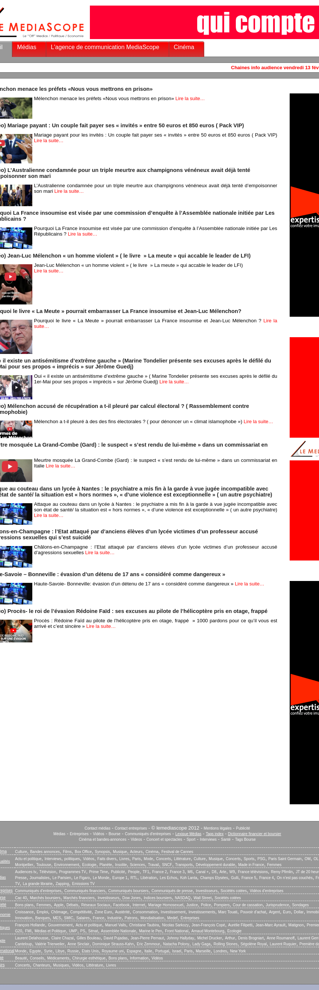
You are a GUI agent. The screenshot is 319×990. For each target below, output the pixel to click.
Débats (72, 905)
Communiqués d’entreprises (38, 891)
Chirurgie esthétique (89, 958)
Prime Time (98, 872)
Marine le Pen (150, 931)
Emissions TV (83, 884)
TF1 (146, 872)
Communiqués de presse (172, 891)
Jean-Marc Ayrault (270, 925)
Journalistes (39, 878)
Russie (73, 951)
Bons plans (24, 905)
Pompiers (222, 905)
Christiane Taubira (144, 925)
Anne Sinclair (78, 944)
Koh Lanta (188, 878)
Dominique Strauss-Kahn (113, 944)
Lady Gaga (201, 944)
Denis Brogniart (251, 938)
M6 (190, 872)
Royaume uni (113, 951)
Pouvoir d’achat (253, 912)
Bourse (115, 834)
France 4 (266, 878)
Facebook (121, 905)
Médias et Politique (50, 931)
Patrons (131, 918)
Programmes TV (72, 872)
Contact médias (97, 828)
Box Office (83, 852)
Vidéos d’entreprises (266, 891)
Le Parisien (61, 878)
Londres (220, 951)
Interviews (208, 839)
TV (17, 884)
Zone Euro (103, 912)
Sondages (300, 905)
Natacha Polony (176, 944)
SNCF (167, 865)
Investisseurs (206, 891)
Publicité (243, 828)
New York (238, 951)
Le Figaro (82, 878)
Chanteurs (41, 965)
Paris (136, 859)
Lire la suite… (190, 98)
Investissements (202, 912)
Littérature (182, 859)
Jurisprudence (277, 905)
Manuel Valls (115, 925)
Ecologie (89, 865)
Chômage (59, 912)
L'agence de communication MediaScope (105, 47)
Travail (153, 865)
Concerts (163, 859)
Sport (190, 839)
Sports (249, 859)
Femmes (274, 865)
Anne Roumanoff (280, 938)
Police (206, 905)
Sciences (137, 865)
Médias (26, 47)
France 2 (159, 872)
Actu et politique (28, 859)
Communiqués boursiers (128, 891)
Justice (192, 905)
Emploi (42, 912)
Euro (287, 912)
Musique (120, 852)
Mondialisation (152, 918)
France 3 (177, 872)
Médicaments (58, 958)
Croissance (24, 912)
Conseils (37, 958)
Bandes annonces (45, 852)
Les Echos (168, 878)
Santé (226, 839)
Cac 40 (21, 898)
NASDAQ (183, 898)
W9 (232, 872)
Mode (148, 859)
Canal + (202, 872)
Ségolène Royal (254, 944)
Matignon (296, 925)
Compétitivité (81, 912)
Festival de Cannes (177, 852)
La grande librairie (37, 884)
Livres (124, 859)
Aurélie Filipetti (240, 925)
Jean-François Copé (208, 925)
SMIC (68, 918)
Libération (148, 878)
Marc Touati (228, 912)
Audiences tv (25, 872)
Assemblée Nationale (118, 931)
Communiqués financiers (84, 891)
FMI (28, 931)
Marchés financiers (79, 898)
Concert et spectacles (164, 839)
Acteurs (136, 852)
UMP (73, 931)
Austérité (122, 912)
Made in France (251, 865)
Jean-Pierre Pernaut (147, 938)
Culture (21, 852)
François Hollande (30, 925)
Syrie (48, 951)
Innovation (23, 918)
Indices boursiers (158, 898)
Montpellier (24, 865)
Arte (222, 872)
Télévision (47, 872)
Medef (172, 918)
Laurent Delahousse (32, 938)
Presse (21, 878)
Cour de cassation (248, 905)
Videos (136, 839)
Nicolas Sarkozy (175, 925)
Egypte (35, 951)
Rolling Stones (225, 944)
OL (315, 859)
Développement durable (215, 865)
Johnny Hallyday (180, 938)
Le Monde (101, 878)
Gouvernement (60, 925)
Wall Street (202, 898)
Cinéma (184, 47)
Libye (60, 951)
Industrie (114, 918)
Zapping (62, 884)
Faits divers (106, 859)
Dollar (298, 912)
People (134, 872)
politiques (72, 859)
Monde (21, 951)
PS (82, 931)
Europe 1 (120, 878)
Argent (274, 912)
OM (307, 859)
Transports (184, 865)
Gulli (234, 878)
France (98, 918)
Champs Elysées (214, 878)
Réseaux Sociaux (95, 905)
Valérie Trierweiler (49, 944)
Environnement (66, 865)
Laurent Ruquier (283, 944)
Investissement (173, 912)
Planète (106, 865)
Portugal (162, 951)
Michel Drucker (209, 938)
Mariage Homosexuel (165, 905)
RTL (133, 878)
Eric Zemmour (148, 944)
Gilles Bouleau (88, 938)
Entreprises (79, 834)
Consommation (145, 912)
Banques (42, 918)
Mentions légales (218, 828)
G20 (18, 931)
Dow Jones (131, 898)
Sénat (93, 931)
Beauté (21, 958)
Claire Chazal (62, 938)
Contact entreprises (131, 828)
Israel (176, 951)
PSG (261, 859)
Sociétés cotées (234, 891)
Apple (59, 905)
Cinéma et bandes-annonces (102, 839)
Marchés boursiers (45, 898)
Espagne (134, 951)
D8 (214, 872)
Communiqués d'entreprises (148, 834)
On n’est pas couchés (295, 878)
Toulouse (43, 865)
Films (67, 852)
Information (139, 958)
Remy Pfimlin (282, 872)
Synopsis (102, 852)
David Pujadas (115, 938)
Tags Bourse (245, 839)
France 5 (248, 878)
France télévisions (253, 872)
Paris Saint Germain (285, 859)
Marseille (203, 951)
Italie (148, 951)
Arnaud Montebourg (207, 931)
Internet (139, 905)
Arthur (230, 938)
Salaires (82, 918)
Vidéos (98, 834)
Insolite (121, 865)
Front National (176, 931)
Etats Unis (90, 951)
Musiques (61, 965)
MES (57, 918)
